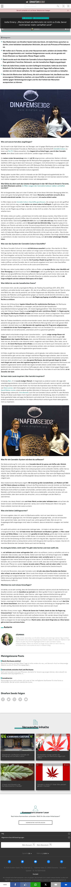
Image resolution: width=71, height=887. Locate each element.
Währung (40, 853)
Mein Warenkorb (68, 6)
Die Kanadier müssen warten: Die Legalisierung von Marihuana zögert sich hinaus (51, 756)
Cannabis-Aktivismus (42, 18)
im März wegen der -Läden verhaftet (43, 186)
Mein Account (63, 6)
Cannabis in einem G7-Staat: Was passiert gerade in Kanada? (51, 785)
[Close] (68, 11)
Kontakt (35, 874)
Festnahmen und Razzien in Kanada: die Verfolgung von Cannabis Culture (15, 755)
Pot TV (10, 151)
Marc (10, 381)
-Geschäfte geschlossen (31, 202)
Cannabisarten (7, 678)
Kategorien (5, 37)
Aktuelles (28, 18)
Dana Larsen (8, 388)
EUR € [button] (46, 853)
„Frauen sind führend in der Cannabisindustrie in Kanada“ (12, 785)
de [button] (29, 853)
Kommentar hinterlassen (35, 822)
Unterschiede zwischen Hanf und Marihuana (17, 669)
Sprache (25, 853)
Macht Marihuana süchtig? (11, 661)
